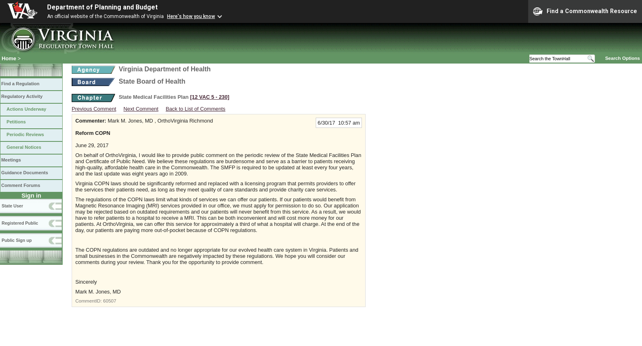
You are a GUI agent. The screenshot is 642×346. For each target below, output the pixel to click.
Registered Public (20, 223)
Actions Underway (26, 109)
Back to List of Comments (196, 109)
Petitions (16, 121)
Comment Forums (20, 185)
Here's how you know (191, 16)
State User (12, 205)
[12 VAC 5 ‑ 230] (209, 97)
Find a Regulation (20, 83)
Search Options (622, 58)
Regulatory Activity (22, 96)
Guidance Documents (24, 172)
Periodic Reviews (25, 134)
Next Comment (141, 109)
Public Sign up (17, 240)
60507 (109, 300)
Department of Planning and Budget (102, 7)
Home (9, 58)
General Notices (24, 147)
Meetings (11, 159)
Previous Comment (94, 109)
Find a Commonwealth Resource (585, 11)
